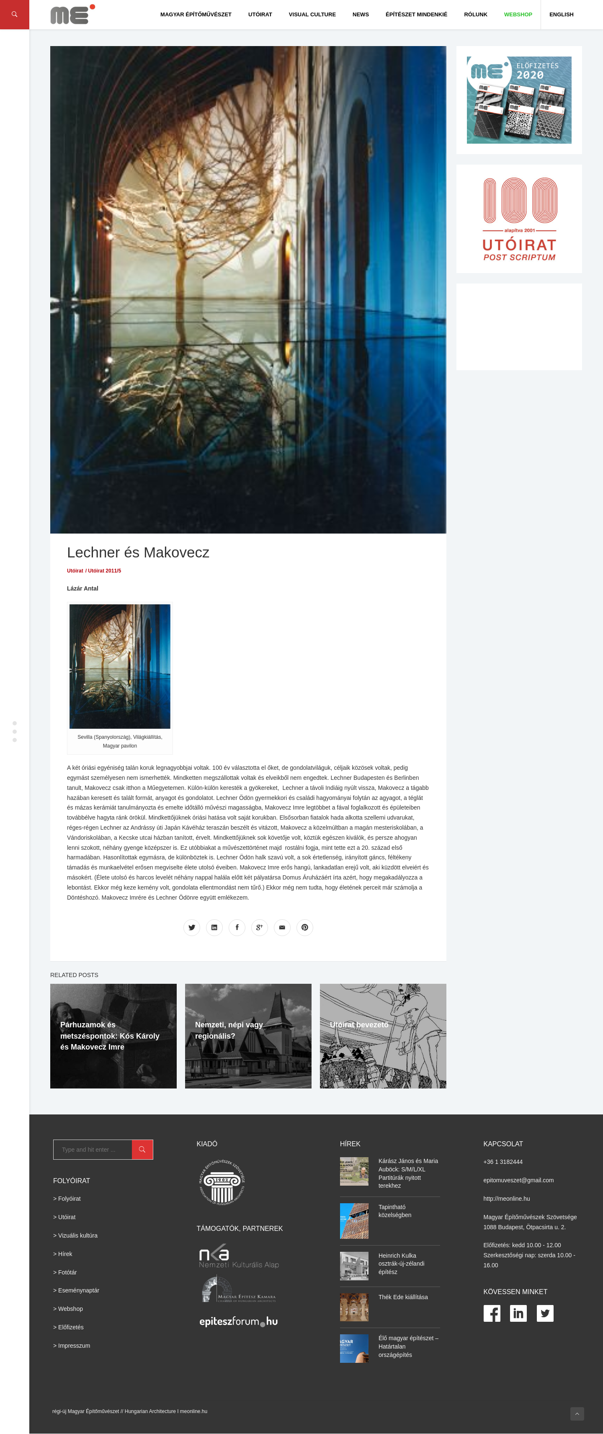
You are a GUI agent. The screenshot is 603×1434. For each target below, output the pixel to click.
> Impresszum (71, 1345)
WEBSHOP (518, 14)
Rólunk (475, 14)
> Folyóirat (67, 1198)
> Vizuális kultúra (75, 1235)
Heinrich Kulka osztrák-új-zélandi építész (402, 1263)
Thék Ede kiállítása (403, 1297)
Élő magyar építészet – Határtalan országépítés (408, 1346)
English (561, 14)
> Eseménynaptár (76, 1290)
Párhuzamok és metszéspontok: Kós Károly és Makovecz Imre (110, 1036)
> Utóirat (64, 1217)
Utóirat (260, 14)
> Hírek (62, 1254)
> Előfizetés (68, 1327)
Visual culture (312, 14)
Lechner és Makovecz (138, 552)
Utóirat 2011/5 (104, 571)
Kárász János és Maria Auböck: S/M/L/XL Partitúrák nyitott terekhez (408, 1173)
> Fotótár (65, 1272)
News (361, 14)
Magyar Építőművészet (196, 14)
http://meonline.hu (507, 1198)
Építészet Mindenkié (416, 14)
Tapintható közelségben (395, 1211)
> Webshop (68, 1308)
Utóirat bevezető (359, 1025)
